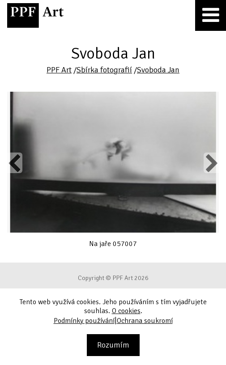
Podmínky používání (84, 320)
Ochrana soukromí (145, 320)
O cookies (126, 310)
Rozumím (113, 345)
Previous (14, 162)
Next (211, 162)
